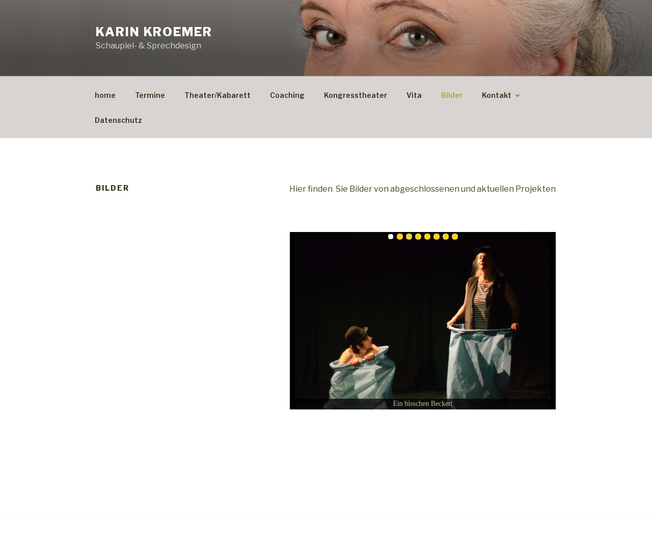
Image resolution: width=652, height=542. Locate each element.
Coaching (287, 95)
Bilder (452, 95)
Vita (414, 95)
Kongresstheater (355, 95)
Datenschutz (118, 120)
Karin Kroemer (154, 31)
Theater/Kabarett (217, 95)
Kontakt (501, 95)
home (105, 95)
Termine (150, 95)
